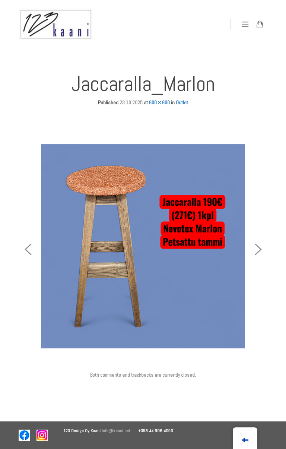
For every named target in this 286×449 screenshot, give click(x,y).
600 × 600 (159, 102)
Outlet (182, 102)
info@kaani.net (120, 431)
